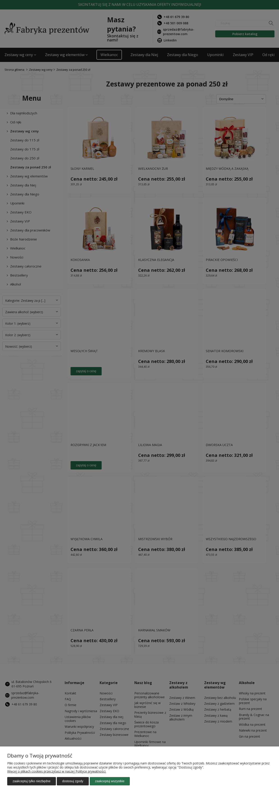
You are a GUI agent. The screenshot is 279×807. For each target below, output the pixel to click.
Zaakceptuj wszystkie (110, 781)
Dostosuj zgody (72, 781)
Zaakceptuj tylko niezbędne (31, 781)
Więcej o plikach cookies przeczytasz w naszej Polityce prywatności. (56, 771)
